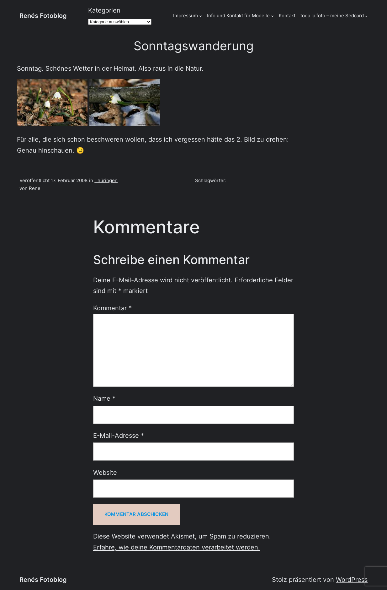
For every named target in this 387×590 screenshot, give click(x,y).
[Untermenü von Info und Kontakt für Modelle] (272, 15)
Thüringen (106, 180)
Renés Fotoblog (43, 15)
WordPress (352, 579)
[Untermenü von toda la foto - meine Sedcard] (366, 15)
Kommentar (112, 308)
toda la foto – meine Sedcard (332, 16)
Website (105, 472)
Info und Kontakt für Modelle (238, 16)
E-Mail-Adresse (118, 435)
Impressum (185, 16)
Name (104, 398)
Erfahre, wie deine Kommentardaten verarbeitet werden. (176, 547)
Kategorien (104, 10)
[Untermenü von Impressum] (200, 15)
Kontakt (287, 16)
